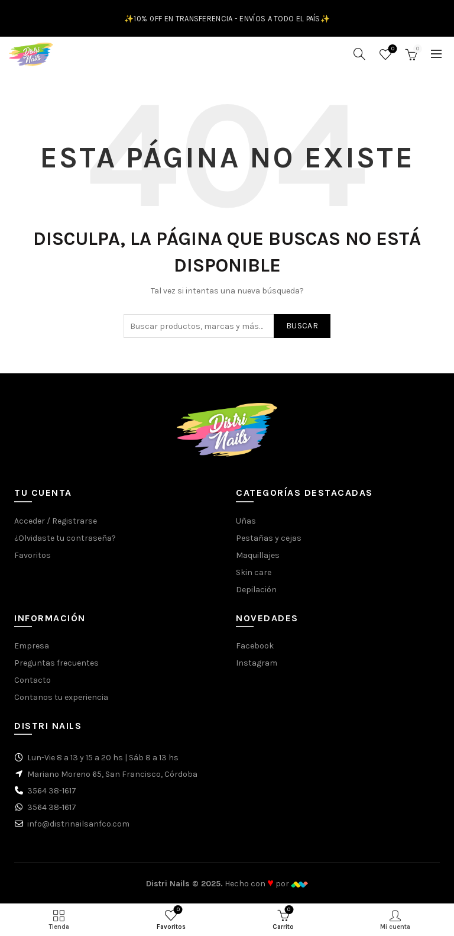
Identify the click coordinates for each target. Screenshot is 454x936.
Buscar (302, 326)
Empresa (31, 646)
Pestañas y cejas (268, 538)
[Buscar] (359, 54)
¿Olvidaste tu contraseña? (65, 538)
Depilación (256, 590)
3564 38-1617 (51, 791)
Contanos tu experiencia (61, 697)
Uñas (246, 521)
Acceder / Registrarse (55, 521)
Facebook (255, 646)
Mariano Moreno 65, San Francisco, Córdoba (112, 774)
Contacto (32, 680)
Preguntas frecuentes (56, 663)
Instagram (256, 663)
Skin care (253, 572)
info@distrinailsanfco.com (78, 824)
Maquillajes (258, 555)
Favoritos (391, 49)
